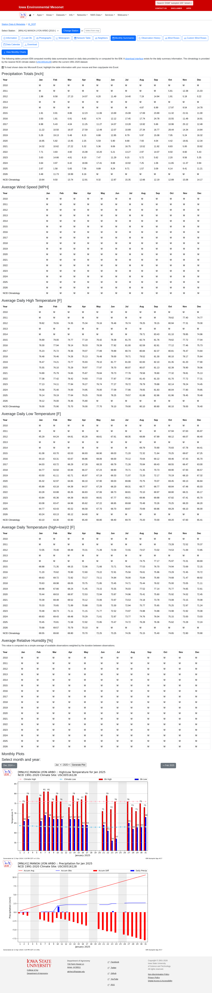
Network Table (82, 38)
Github (112, 973)
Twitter (112, 968)
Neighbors (101, 38)
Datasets (60, 15)
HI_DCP (32, 24)
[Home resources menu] (32, 15)
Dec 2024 (9, 765)
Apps (39, 15)
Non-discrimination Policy (158, 974)
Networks (81, 15)
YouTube (113, 979)
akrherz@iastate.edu (76, 972)
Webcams (122, 15)
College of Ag (32, 970)
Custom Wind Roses (195, 38)
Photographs (43, 38)
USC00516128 (44, 62)
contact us (161, 8)
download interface (134, 59)
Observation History (149, 38)
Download (31, 44)
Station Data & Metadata (13, 24)
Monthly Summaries (123, 38)
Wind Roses (172, 38)
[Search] (174, 3)
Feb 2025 (168, 765)
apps (188, 8)
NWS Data (95, 15)
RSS (111, 985)
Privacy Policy (154, 977)
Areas (49, 15)
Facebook (113, 962)
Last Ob (26, 38)
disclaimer (176, 8)
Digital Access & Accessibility (160, 981)
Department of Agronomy (37, 973)
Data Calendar (11, 44)
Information (10, 38)
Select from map (92, 31)
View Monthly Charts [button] (14, 52)
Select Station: (9, 31)
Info (71, 15)
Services (109, 15)
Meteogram (63, 38)
